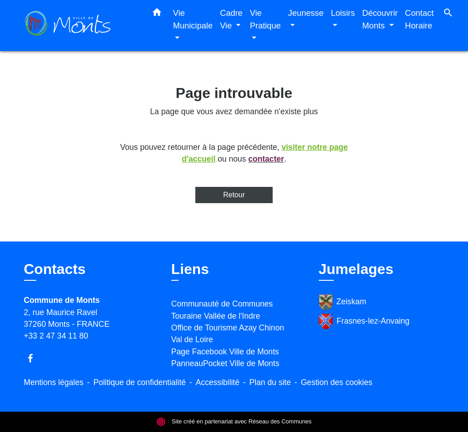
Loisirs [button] (343, 13)
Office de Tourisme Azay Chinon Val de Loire (227, 333)
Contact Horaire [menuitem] (419, 19)
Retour (234, 195)
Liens (190, 269)
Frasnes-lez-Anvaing (364, 322)
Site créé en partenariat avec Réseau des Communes (234, 421)
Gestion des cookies (336, 382)
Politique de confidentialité (139, 382)
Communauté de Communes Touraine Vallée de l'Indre (222, 309)
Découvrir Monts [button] (380, 19)
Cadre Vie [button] (231, 19)
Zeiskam (343, 302)
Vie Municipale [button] (193, 19)
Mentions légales (54, 382)
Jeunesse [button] (306, 13)
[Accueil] (80, 25)
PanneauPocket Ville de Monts (225, 363)
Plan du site (270, 382)
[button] (157, 14)
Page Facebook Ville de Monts (225, 351)
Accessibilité (218, 382)
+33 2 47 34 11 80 (56, 335)
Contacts (55, 269)
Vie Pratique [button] (265, 19)
